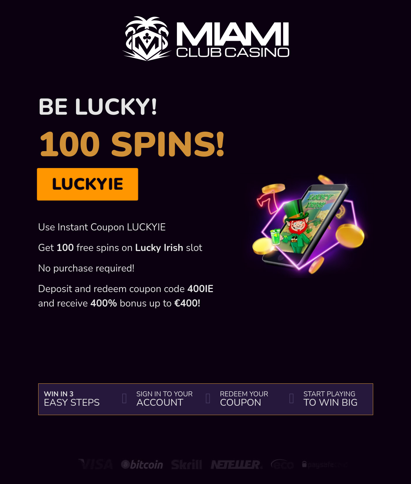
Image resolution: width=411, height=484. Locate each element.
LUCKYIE (87, 184)
